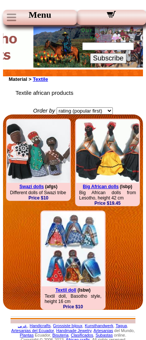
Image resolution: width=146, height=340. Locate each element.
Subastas (104, 335)
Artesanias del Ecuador (32, 330)
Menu (40, 15)
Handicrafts (40, 325)
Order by (44, 110)
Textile (40, 79)
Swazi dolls (32, 186)
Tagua (121, 325)
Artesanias (103, 330)
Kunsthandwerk (99, 325)
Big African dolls (101, 186)
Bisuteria (60, 335)
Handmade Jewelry (73, 330)
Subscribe (108, 58)
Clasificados (82, 335)
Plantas (27, 335)
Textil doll (65, 290)
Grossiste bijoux (67, 325)
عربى (22, 325)
